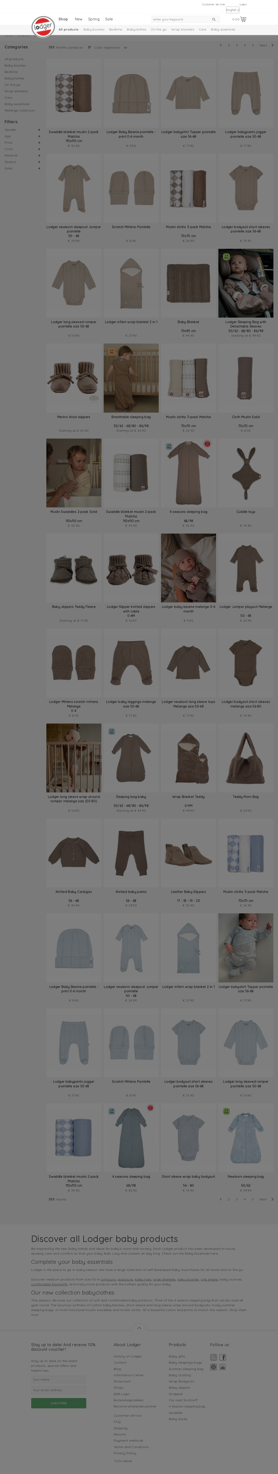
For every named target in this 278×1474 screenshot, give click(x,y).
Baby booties (93, 29)
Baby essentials (223, 29)
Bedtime (115, 29)
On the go (159, 29)
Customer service (213, 4)
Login (243, 4)
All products (69, 29)
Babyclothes (136, 29)
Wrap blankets (182, 29)
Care (202, 29)
